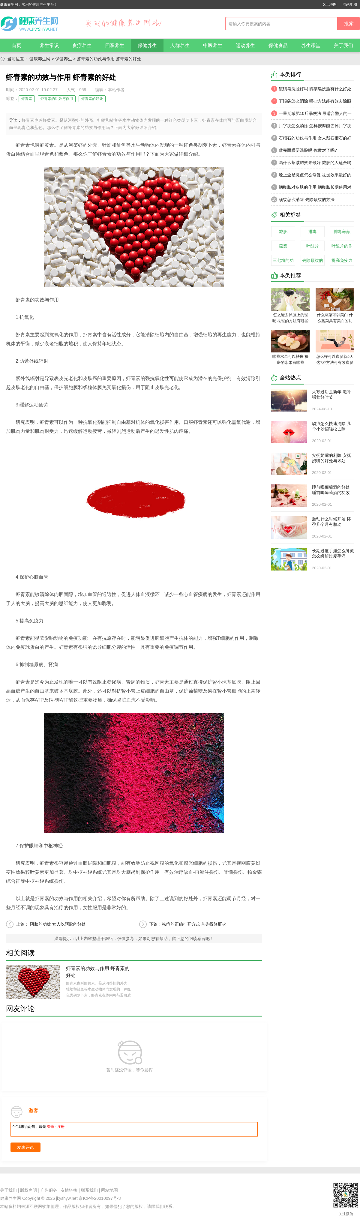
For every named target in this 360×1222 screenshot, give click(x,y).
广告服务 (48, 1190)
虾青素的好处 (92, 99)
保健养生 (147, 45)
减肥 (283, 231)
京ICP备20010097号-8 (100, 1198)
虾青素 (26, 99)
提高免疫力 (342, 260)
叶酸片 (312, 246)
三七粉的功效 (283, 262)
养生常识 (49, 45)
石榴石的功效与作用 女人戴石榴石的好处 (311, 139)
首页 (16, 45)
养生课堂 (310, 45)
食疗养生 (82, 45)
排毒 (312, 231)
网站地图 (350, 4)
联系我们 (89, 1190)
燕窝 (283, 246)
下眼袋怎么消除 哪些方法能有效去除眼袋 (311, 102)
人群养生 (180, 45)
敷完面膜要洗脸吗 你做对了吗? (304, 150)
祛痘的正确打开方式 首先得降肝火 (194, 924)
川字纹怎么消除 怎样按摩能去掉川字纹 (311, 126)
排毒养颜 (342, 231)
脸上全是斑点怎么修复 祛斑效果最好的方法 (311, 176)
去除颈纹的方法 (312, 262)
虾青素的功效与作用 (56, 99)
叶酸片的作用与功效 (342, 247)
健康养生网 (39, 58)
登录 (50, 1127)
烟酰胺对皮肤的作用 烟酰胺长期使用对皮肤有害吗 (311, 188)
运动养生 (245, 45)
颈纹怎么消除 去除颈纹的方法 (302, 199)
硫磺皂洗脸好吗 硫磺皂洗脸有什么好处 (311, 89)
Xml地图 (330, 4)
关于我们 (343, 45)
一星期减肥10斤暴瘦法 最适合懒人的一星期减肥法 (311, 114)
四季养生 (114, 45)
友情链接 (69, 1190)
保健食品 (278, 45)
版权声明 (28, 1190)
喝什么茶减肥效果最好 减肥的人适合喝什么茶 (311, 164)
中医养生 (212, 45)
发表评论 (25, 1147)
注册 (60, 1127)
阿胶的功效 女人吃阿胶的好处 (57, 924)
